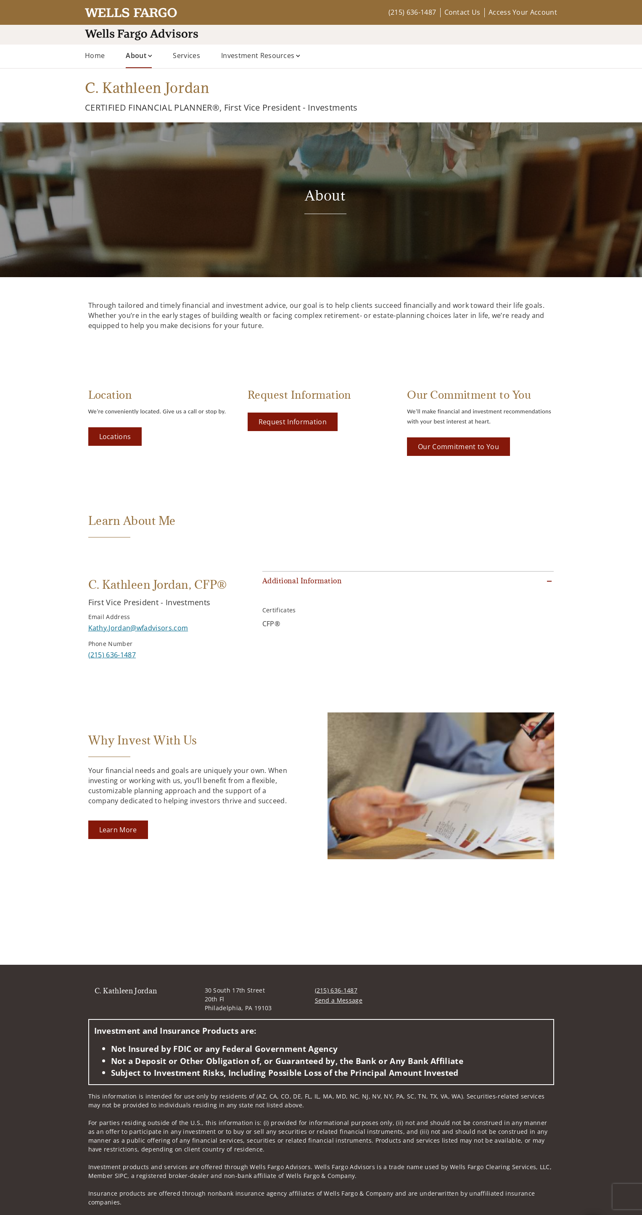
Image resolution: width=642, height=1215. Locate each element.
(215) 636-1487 (412, 12)
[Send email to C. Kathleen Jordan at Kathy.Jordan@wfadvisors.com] (138, 628)
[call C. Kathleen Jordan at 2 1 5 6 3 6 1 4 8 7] (112, 654)
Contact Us (462, 12)
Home (95, 55)
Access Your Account (523, 12)
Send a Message (338, 1000)
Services (186, 55)
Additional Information (301, 580)
